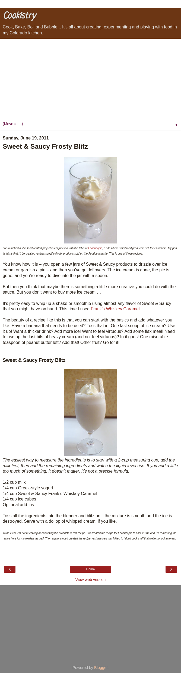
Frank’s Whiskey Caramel (115, 309)
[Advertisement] (90, 79)
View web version (90, 579)
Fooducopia (95, 248)
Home (90, 569)
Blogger (100, 667)
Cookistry (19, 16)
